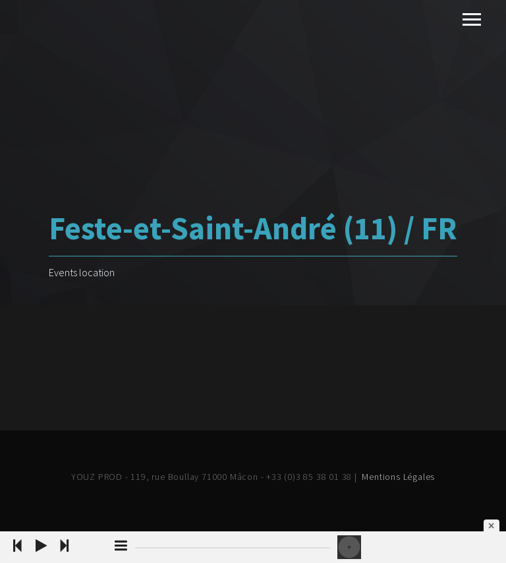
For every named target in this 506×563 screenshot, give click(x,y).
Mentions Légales (398, 477)
